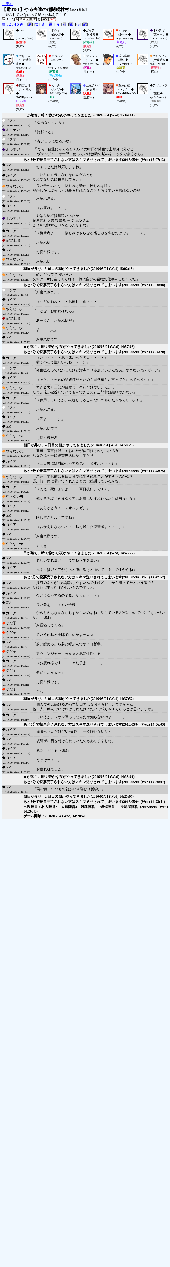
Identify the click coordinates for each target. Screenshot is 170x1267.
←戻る (7, 4)
